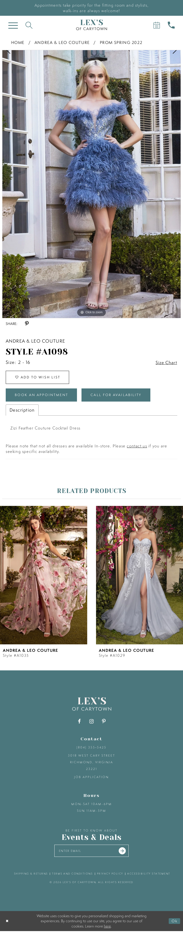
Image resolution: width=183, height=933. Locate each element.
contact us (137, 447)
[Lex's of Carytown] (91, 25)
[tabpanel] (91, 184)
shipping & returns (31, 875)
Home (18, 42)
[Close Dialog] (7, 923)
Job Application (91, 778)
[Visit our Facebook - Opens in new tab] (79, 722)
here (107, 927)
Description (22, 411)
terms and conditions (72, 875)
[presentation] (43, 576)
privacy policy (110, 875)
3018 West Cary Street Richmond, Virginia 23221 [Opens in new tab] (91, 763)
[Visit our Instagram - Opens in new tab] (91, 722)
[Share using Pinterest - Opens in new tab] (26, 323)
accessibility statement (148, 875)
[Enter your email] (91, 852)
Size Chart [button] (166, 362)
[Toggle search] (29, 25)
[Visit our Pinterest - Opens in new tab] (103, 722)
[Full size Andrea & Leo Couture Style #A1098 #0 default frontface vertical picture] (91, 184)
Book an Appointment (43, 396)
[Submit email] (123, 852)
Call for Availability (122, 396)
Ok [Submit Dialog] (174, 922)
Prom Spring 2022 (121, 42)
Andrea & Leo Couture (62, 42)
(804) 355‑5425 (91, 749)
